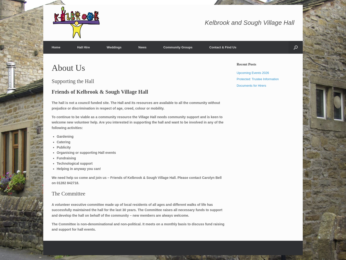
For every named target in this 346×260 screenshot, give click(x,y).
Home (56, 47)
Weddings (114, 47)
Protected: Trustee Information (258, 79)
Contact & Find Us (222, 47)
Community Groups (177, 47)
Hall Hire (83, 47)
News (142, 47)
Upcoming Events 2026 (253, 73)
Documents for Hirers (251, 85)
